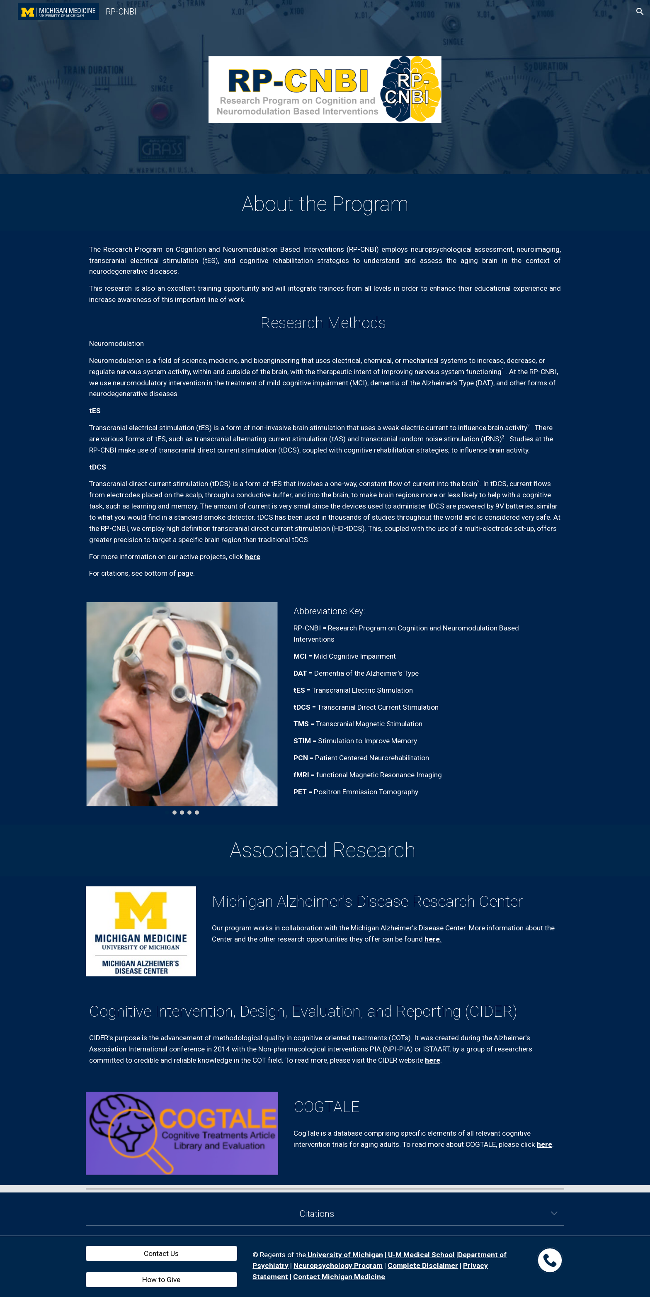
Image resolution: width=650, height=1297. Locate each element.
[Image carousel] (182, 708)
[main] (325, 204)
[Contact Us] (161, 1253)
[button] (640, 12)
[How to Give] (161, 1280)
